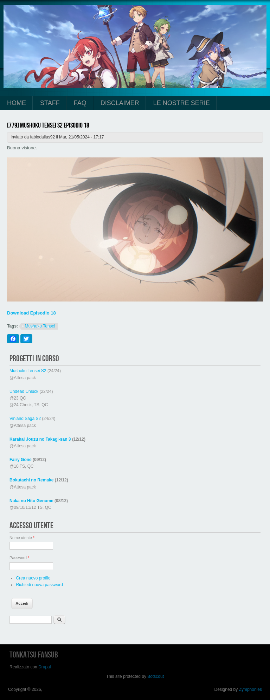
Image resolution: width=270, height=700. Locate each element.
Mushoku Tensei (40, 326)
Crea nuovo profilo (33, 578)
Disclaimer (120, 102)
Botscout (155, 676)
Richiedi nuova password (39, 584)
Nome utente (21, 538)
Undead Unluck (23, 391)
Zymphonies (250, 689)
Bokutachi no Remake (31, 480)
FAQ (80, 102)
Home (16, 102)
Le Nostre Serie (181, 102)
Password (19, 558)
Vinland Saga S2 (25, 418)
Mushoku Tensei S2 (27, 370)
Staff (50, 102)
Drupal (44, 667)
